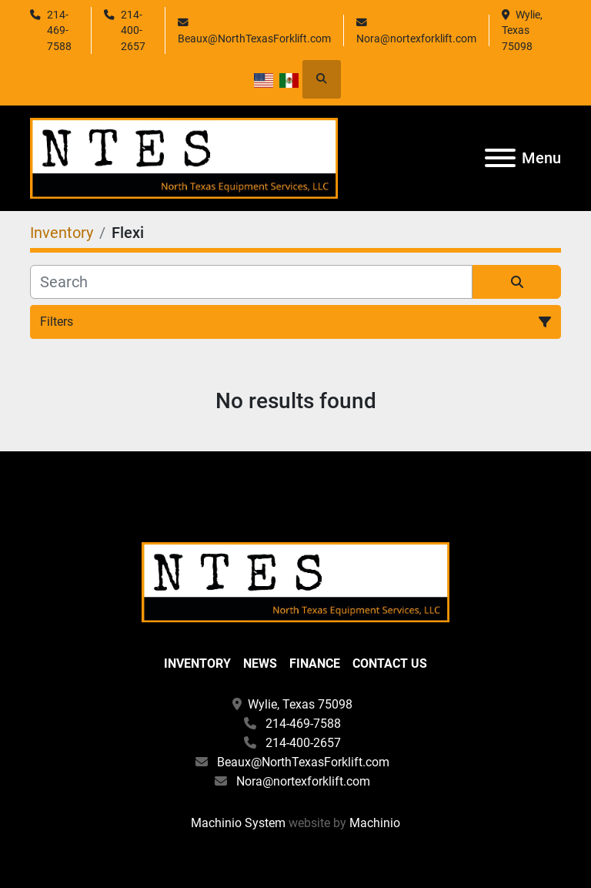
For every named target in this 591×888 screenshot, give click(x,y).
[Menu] (500, 158)
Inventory (197, 663)
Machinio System (238, 823)
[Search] (251, 282)
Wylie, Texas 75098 (523, 30)
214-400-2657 (133, 30)
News (260, 663)
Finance (314, 663)
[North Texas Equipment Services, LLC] (295, 581)
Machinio (374, 823)
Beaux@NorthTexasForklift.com (254, 38)
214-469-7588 (59, 30)
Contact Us (389, 663)
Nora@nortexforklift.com (416, 38)
